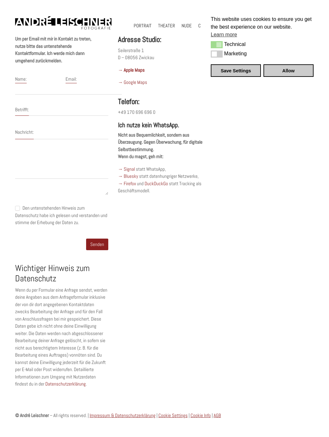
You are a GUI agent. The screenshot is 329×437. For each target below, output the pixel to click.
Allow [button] (288, 70)
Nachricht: (24, 132)
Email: (71, 79)
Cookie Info (201, 415)
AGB (217, 415)
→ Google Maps (132, 82)
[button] (217, 44)
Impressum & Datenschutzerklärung (123, 415)
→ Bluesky (128, 176)
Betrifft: (22, 109)
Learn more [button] (224, 34)
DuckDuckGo (156, 183)
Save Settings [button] (236, 70)
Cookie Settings (173, 415)
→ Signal (126, 169)
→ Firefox (127, 183)
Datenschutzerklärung (65, 384)
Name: (21, 79)
